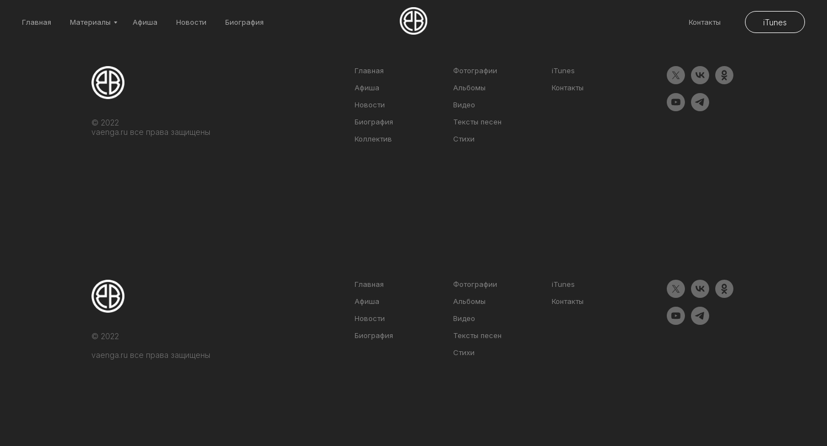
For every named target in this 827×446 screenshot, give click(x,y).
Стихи (464, 138)
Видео (464, 104)
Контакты (705, 22)
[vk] (700, 81)
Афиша (145, 22)
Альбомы (469, 87)
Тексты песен (477, 121)
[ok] (724, 81)
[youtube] (676, 108)
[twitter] (676, 81)
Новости (191, 22)
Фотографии (475, 70)
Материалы (90, 22)
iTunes (563, 70)
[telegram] (700, 108)
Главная (36, 22)
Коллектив (373, 138)
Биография (244, 22)
